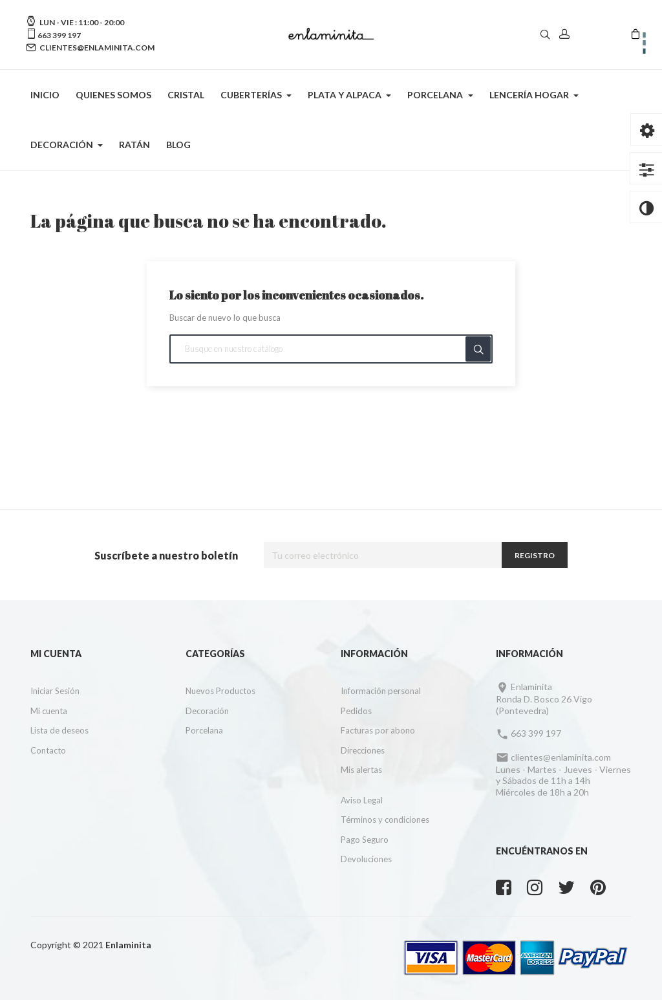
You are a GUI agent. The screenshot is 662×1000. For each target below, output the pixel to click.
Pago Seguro (365, 839)
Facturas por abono (378, 730)
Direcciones (363, 750)
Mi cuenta (48, 711)
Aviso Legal (362, 800)
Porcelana (204, 730)
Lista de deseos (59, 730)
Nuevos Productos (220, 691)
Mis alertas (361, 770)
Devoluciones (366, 859)
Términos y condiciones (385, 819)
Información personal (381, 691)
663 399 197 (58, 35)
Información (374, 653)
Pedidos (356, 711)
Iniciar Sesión (55, 691)
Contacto (48, 750)
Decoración (207, 711)
